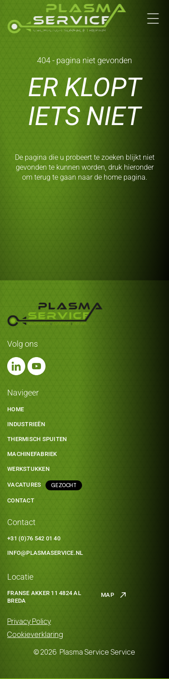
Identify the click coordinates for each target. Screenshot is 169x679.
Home (15, 409)
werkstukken (28, 468)
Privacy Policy (29, 621)
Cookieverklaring (35, 634)
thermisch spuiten (37, 439)
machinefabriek (32, 454)
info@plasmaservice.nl (45, 552)
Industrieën (26, 424)
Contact (20, 500)
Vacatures (24, 484)
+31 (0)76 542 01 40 (33, 538)
